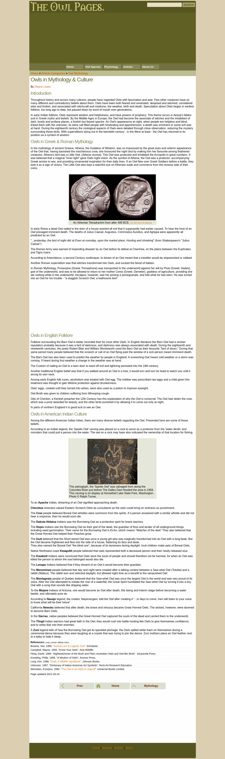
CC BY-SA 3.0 (137, 223)
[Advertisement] (112, 38)
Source (148, 223)
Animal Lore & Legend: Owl (69, 646)
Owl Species (93, 66)
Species (107, 747)
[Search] (164, 5)
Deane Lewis (43, 86)
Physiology (111, 66)
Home (70, 66)
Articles (128, 66)
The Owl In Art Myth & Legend (78, 669)
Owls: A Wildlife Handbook (65, 661)
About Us (148, 66)
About (129, 747)
